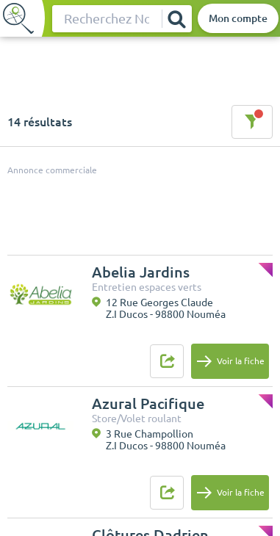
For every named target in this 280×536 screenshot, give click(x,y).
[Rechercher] (176, 18)
